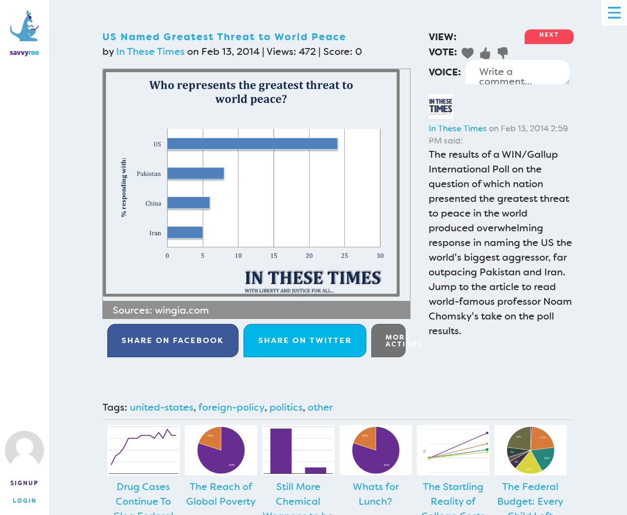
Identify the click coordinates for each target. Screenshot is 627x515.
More (396, 340)
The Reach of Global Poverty (221, 494)
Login (25, 501)
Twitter (305, 340)
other (320, 407)
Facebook (172, 340)
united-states (161, 407)
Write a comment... (517, 72)
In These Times (150, 51)
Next (549, 35)
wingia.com (182, 310)
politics (286, 407)
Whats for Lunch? (376, 494)
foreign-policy (231, 407)
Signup (24, 483)
